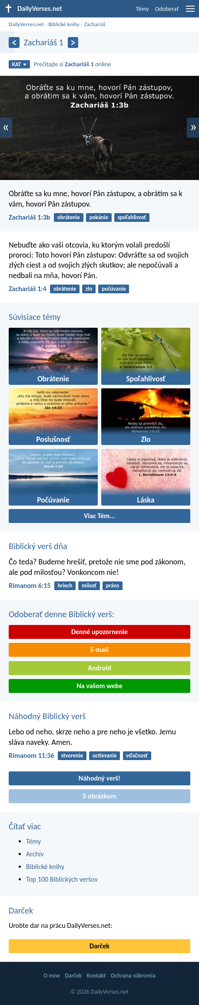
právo (112, 585)
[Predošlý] (14, 42)
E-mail (99, 649)
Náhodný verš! (99, 778)
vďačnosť (137, 755)
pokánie (99, 217)
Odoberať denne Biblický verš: (61, 614)
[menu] (190, 12)
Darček (21, 910)
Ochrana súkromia (133, 975)
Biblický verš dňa (38, 546)
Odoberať (167, 9)
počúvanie (114, 288)
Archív (35, 854)
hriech (65, 585)
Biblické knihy (63, 24)
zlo (89, 288)
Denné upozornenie (99, 632)
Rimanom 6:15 (29, 585)
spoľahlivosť (132, 217)
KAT (19, 64)
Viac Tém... (99, 516)
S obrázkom (99, 796)
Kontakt (96, 975)
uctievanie (105, 755)
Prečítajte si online (72, 64)
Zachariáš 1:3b (29, 217)
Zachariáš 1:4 (27, 289)
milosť (89, 585)
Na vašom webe (99, 686)
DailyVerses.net (26, 24)
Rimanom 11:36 (31, 755)
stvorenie (72, 755)
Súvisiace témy (34, 317)
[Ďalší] (73, 42)
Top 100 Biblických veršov (62, 879)
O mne (51, 975)
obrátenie (68, 217)
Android (99, 668)
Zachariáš (95, 24)
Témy (142, 9)
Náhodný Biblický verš (47, 716)
